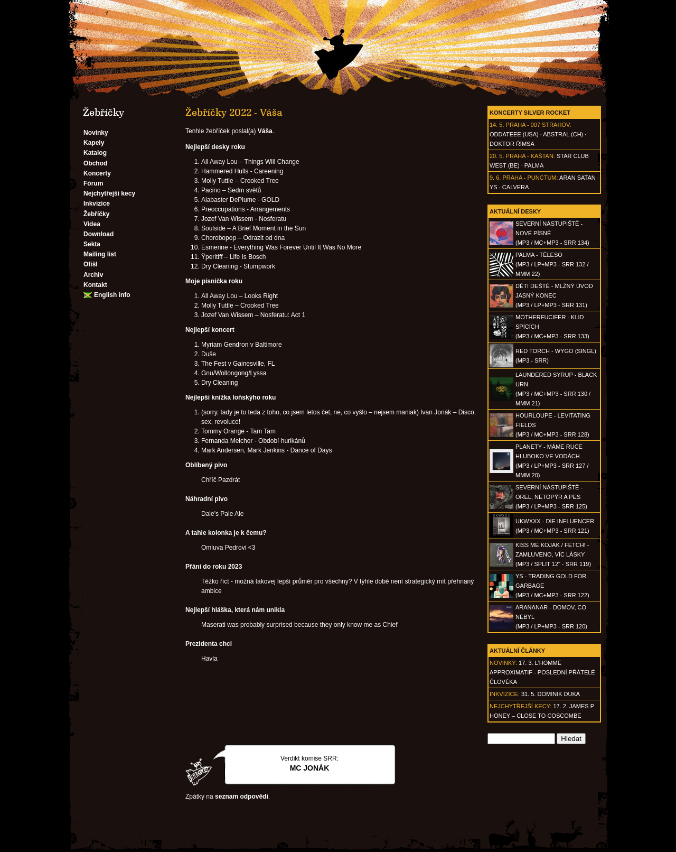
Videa (91, 224)
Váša (265, 131)
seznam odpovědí (241, 796)
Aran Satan (577, 177)
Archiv (93, 275)
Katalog (95, 152)
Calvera (515, 187)
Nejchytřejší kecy (109, 193)
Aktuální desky (515, 211)
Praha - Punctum (529, 177)
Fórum (93, 183)
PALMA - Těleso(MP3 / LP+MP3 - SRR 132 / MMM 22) (551, 264)
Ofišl (90, 264)
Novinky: (503, 663)
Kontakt (95, 285)
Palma (533, 165)
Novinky (95, 132)
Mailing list (99, 254)
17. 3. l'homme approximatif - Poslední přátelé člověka (542, 672)
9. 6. (495, 177)
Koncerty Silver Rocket (530, 112)
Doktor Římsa (512, 144)
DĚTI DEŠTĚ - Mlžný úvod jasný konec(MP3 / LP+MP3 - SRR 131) (554, 295)
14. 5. (497, 125)
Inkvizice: (505, 694)
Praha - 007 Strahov (538, 125)
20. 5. (497, 156)
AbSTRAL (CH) (563, 134)
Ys (493, 187)
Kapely (93, 142)
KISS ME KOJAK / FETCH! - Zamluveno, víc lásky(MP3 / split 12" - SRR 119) (553, 554)
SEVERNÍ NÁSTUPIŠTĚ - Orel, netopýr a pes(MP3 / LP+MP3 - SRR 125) (551, 497)
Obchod (95, 163)
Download (98, 234)
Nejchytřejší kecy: (520, 706)
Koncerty (97, 173)
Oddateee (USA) (514, 134)
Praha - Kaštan (529, 156)
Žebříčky (96, 214)
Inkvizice (96, 203)
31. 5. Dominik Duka (550, 694)
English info (112, 295)
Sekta (91, 244)
